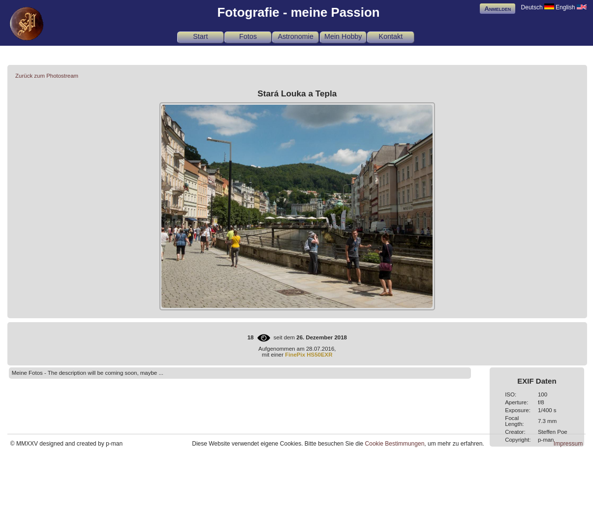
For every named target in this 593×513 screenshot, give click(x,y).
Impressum (568, 443)
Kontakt (391, 36)
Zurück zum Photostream (46, 76)
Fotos (248, 36)
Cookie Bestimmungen (395, 443)
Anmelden (497, 8)
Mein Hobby (343, 36)
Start (200, 36)
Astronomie (295, 36)
